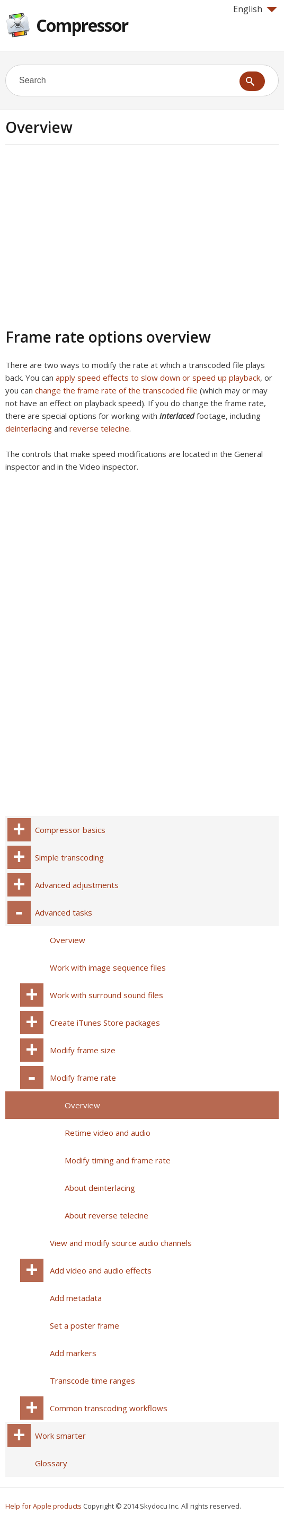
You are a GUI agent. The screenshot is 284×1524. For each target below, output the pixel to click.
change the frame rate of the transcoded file (116, 390)
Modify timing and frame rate (118, 1160)
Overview (67, 940)
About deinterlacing (100, 1187)
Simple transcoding (69, 857)
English (255, 9)
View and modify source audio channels (121, 1243)
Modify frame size (83, 1050)
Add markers (73, 1353)
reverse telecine (99, 428)
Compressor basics (70, 829)
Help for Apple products (43, 1506)
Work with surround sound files (106, 995)
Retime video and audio (107, 1132)
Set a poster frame (84, 1325)
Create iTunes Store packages (105, 1022)
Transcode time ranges (92, 1380)
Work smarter (60, 1435)
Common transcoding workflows (108, 1408)
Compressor (82, 25)
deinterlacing (28, 428)
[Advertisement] (94, 234)
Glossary (51, 1463)
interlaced (176, 415)
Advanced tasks (63, 912)
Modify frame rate (83, 1077)
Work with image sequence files (108, 967)
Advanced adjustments (77, 885)
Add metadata (76, 1298)
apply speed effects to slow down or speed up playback (158, 377)
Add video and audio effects (101, 1270)
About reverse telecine (106, 1215)
